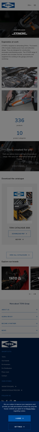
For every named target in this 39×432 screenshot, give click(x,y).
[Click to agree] (19, 418)
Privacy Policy (30, 409)
